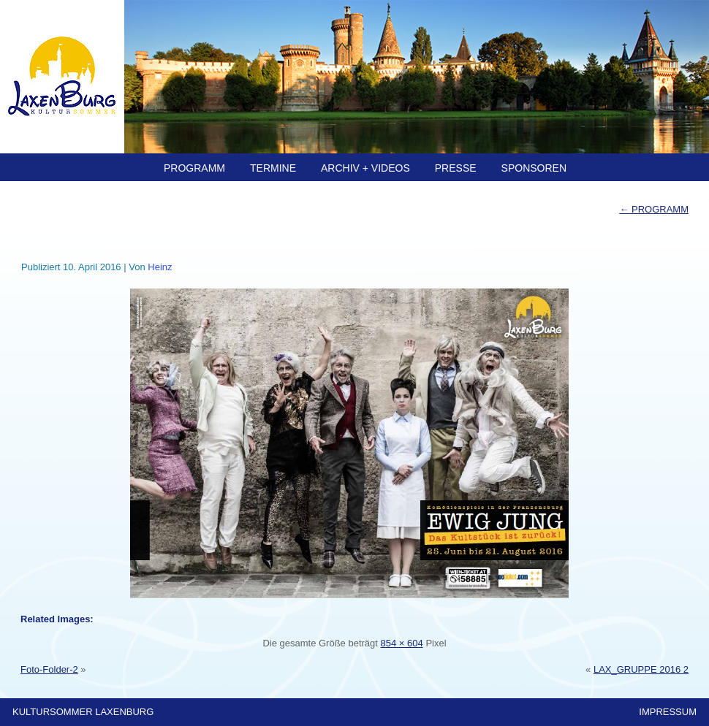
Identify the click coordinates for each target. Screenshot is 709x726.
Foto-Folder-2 (49, 669)
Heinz (160, 266)
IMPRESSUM (668, 711)
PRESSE (456, 168)
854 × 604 (402, 643)
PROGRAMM (194, 168)
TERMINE (273, 168)
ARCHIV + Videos (365, 168)
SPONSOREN (533, 168)
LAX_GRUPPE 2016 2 (641, 669)
